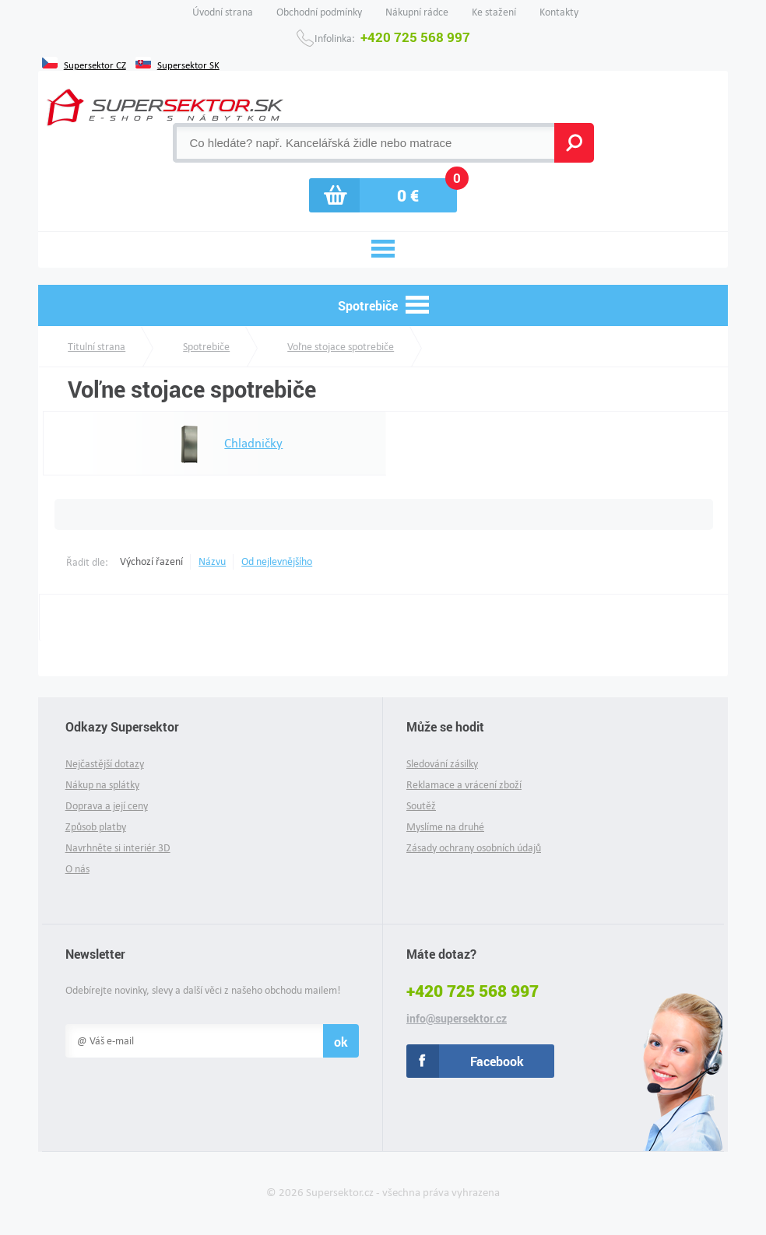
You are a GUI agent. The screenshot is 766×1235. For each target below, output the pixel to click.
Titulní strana (96, 346)
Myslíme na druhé (445, 826)
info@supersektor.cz (456, 1018)
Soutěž (421, 805)
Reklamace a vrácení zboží (464, 784)
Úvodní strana (222, 12)
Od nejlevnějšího (276, 561)
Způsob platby (95, 826)
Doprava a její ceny (106, 805)
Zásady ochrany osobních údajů (473, 847)
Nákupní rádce (416, 12)
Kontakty (558, 12)
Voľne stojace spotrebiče (340, 346)
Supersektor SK (188, 63)
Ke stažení (494, 12)
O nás (77, 868)
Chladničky (218, 443)
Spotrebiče (206, 346)
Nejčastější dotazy (104, 763)
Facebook (497, 1061)
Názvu (212, 561)
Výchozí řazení (151, 561)
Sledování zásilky (442, 763)
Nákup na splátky (102, 784)
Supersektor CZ (95, 63)
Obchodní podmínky (319, 12)
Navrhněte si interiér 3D (117, 847)
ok (341, 1041)
